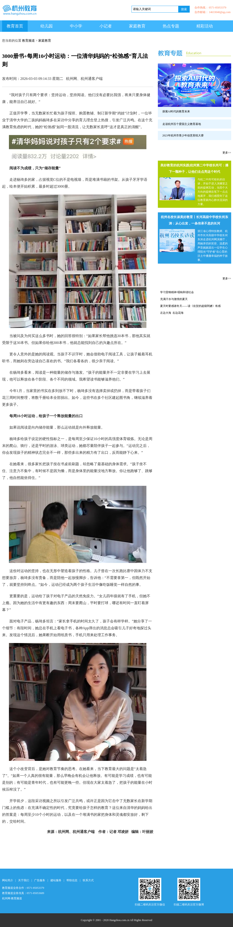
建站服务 (55, 880)
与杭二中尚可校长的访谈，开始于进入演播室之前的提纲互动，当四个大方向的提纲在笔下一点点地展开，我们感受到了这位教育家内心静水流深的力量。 (212, 192)
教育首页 (15, 26)
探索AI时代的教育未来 (176, 111)
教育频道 (28, 40)
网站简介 (7, 880)
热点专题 (171, 26)
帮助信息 (71, 880)
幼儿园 (46, 26)
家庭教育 (137, 26)
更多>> (226, 152)
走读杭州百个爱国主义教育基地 (181, 124)
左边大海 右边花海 (172, 312)
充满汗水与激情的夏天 (174, 299)
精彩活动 (204, 26)
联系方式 (88, 880)
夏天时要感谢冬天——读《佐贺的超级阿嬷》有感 (190, 306)
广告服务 (39, 880)
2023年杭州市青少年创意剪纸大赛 (183, 135)
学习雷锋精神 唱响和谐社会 (177, 292)
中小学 (76, 26)
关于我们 (23, 880)
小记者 (105, 26)
